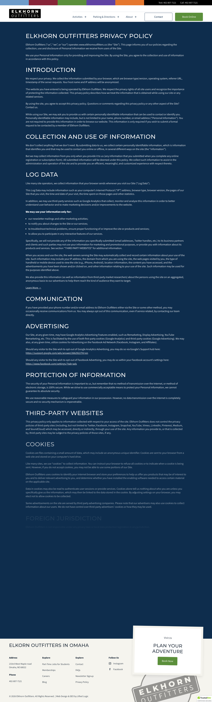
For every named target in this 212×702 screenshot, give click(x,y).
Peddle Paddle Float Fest (190, 8)
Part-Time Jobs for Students (56, 664)
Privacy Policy (82, 682)
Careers (46, 676)
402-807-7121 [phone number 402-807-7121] (15, 681)
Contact (158, 17)
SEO (72, 696)
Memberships (166, 8)
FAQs (151, 8)
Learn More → (33, 290)
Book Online (189, 17)
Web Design (61, 696)
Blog (44, 682)
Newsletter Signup (85, 676)
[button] (204, 699)
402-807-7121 (169, 2)
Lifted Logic (82, 696)
